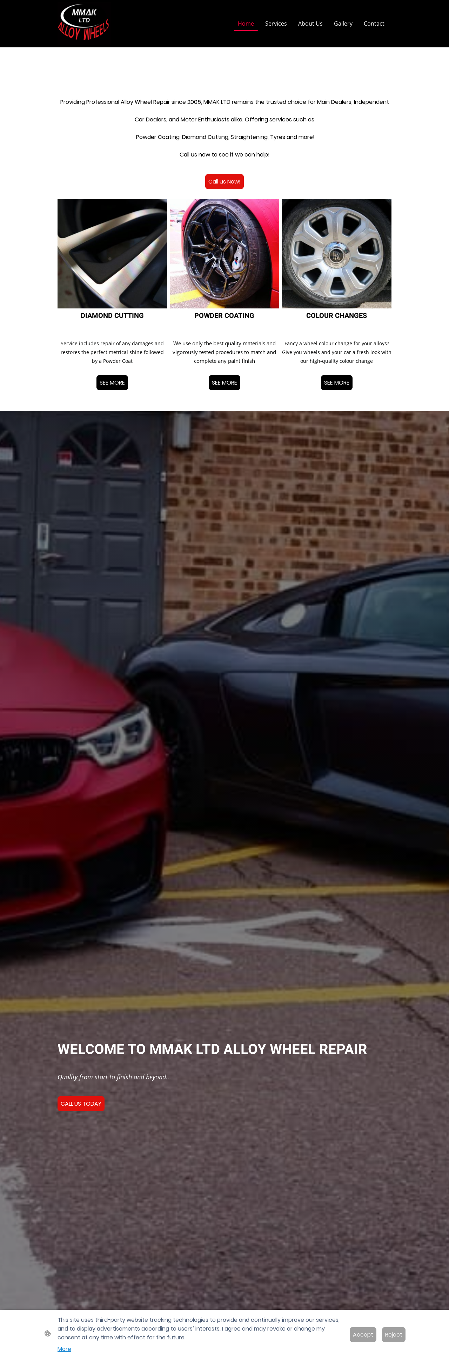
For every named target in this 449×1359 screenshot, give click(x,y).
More (64, 1349)
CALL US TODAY (81, 1104)
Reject (393, 1335)
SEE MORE (112, 383)
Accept (363, 1335)
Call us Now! (224, 182)
